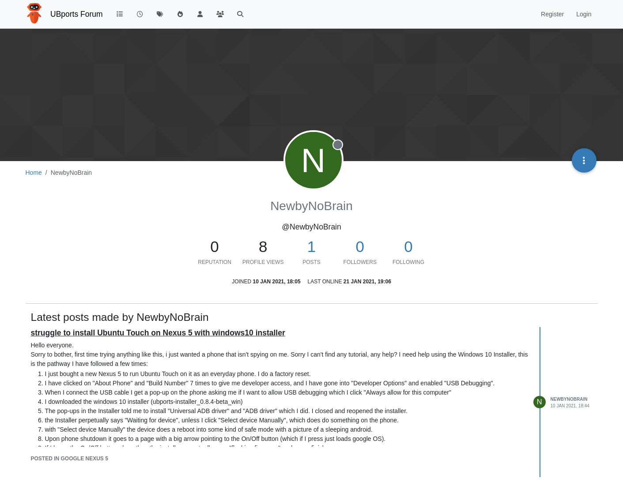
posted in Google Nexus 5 (69, 458)
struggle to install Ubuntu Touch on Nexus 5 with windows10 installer (158, 332)
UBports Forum (76, 14)
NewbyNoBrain (569, 399)
